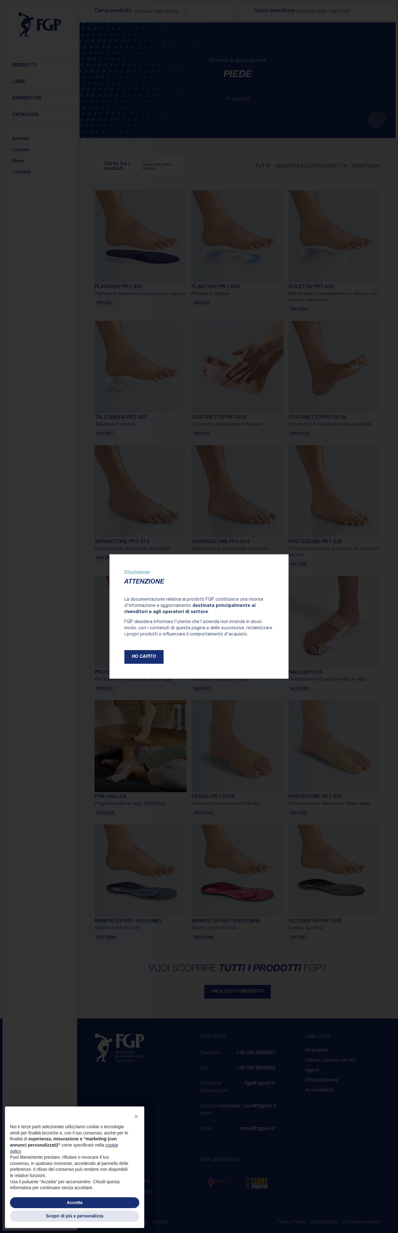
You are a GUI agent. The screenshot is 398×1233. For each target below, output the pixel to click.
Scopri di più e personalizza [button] (74, 1215)
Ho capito (144, 657)
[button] (136, 1116)
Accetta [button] (75, 1202)
